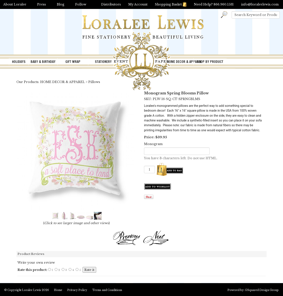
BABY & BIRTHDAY (43, 61)
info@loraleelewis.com (260, 4)
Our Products (27, 82)
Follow (80, 4)
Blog (60, 4)
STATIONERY (103, 61)
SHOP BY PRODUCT (210, 61)
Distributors (111, 4)
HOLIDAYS (19, 61)
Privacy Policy (77, 290)
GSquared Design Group (262, 290)
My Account (138, 4)
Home (58, 290)
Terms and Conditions (107, 290)
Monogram (153, 144)
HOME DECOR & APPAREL (180, 61)
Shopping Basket (170, 4)
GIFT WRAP (72, 61)
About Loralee (14, 4)
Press (41, 4)
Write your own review (36, 263)
